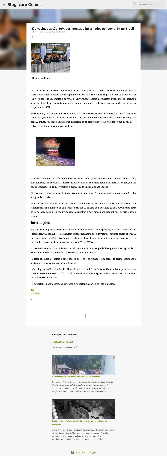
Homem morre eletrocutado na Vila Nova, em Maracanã (76, 377)
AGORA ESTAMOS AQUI (62, 342)
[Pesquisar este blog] (151, 4)
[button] (32, 37)
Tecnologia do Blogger (83, 452)
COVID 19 (35, 293)
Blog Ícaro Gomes (24, 4)
